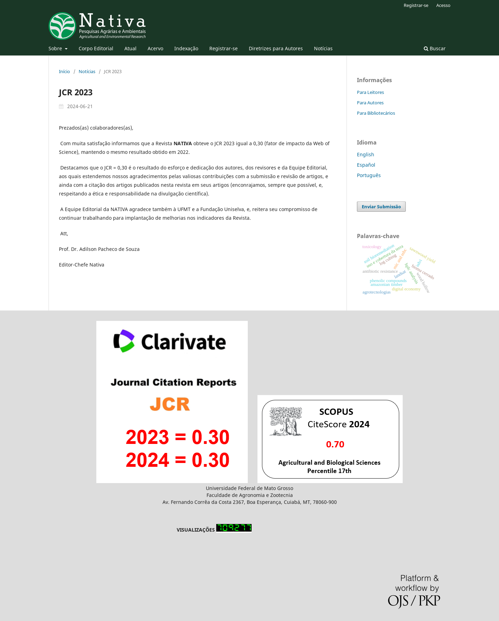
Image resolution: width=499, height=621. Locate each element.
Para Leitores (370, 92)
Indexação (186, 48)
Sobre (56, 48)
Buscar (435, 48)
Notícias (323, 48)
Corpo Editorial (96, 48)
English (365, 154)
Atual (130, 48)
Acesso (443, 5)
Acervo (155, 48)
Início (64, 71)
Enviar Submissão (381, 206)
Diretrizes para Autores (276, 48)
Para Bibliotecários (376, 113)
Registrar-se (223, 48)
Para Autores (370, 102)
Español (366, 164)
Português (369, 175)
